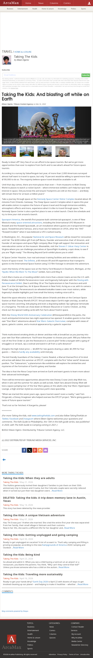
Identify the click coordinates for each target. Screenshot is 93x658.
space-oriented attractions (29, 222)
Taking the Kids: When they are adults (29, 478)
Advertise (52, 654)
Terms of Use (74, 654)
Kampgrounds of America (54, 545)
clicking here (14, 88)
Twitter (5, 418)
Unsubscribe (85, 654)
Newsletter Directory (79, 645)
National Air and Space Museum (48, 237)
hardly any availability (29, 351)
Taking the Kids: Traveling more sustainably (33, 574)
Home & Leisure (48, 9)
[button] (8, 124)
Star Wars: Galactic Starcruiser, (51, 321)
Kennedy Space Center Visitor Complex (55, 199)
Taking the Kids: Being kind (21, 554)
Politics (73, 9)
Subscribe (85, 75)
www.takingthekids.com (43, 415)
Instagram (28, 418)
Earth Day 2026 (40, 581)
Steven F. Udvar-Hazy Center (72, 246)
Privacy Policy (62, 654)
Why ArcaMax (76, 638)
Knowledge (62, 9)
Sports (83, 9)
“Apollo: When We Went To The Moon (19, 271)
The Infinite (29, 260)
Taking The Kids (10, 482)
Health (34, 9)
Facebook (13, 418)
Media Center (76, 641)
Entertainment (23, 9)
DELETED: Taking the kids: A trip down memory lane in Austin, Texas (44, 499)
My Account (76, 634)
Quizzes (52, 638)
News (51, 627)
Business (10, 9)
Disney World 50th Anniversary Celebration (31, 315)
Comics (52, 630)
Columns (52, 634)
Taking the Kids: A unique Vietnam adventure (34, 515)
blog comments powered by (15, 611)
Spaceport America (11, 219)
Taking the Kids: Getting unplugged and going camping (40, 535)
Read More (57, 490)
